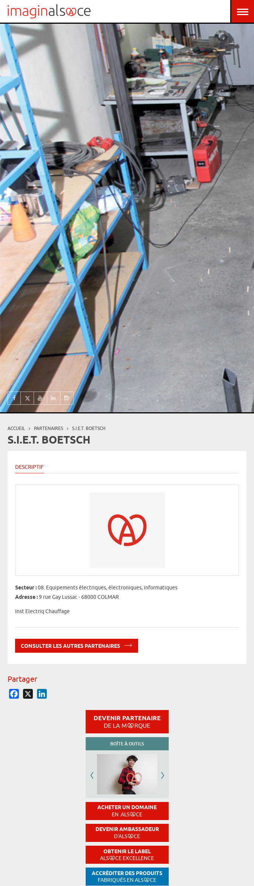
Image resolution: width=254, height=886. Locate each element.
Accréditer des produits (127, 876)
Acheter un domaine (127, 810)
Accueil (16, 428)
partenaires (48, 428)
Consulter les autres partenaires (76, 644)
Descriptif (29, 467)
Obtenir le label (127, 855)
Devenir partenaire (127, 722)
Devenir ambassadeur (127, 832)
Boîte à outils (127, 744)
